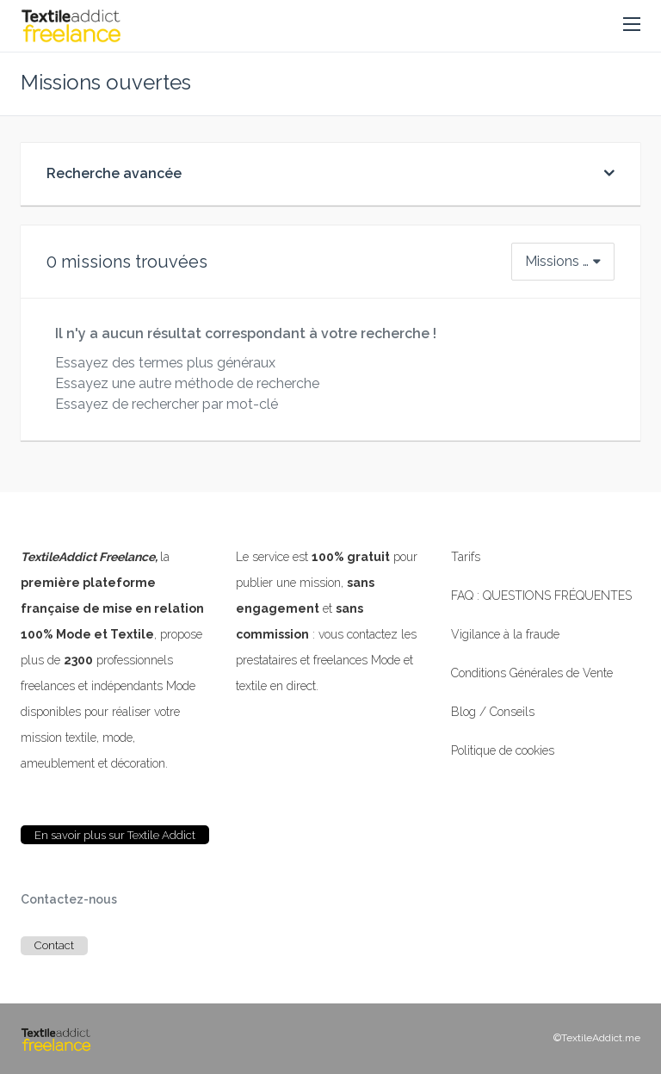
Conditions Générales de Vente (532, 673)
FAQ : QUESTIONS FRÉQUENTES (541, 595)
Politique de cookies (502, 750)
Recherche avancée (114, 173)
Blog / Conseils (492, 712)
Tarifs (465, 557)
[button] (632, 25)
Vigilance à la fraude (505, 634)
